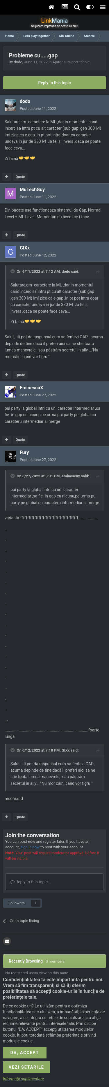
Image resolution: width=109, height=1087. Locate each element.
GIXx (25, 248)
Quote (20, 177)
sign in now (30, 847)
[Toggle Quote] (13, 271)
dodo (18, 62)
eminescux (71, 476)
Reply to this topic (54, 82)
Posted (38, 108)
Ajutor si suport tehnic (71, 62)
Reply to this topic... (30, 882)
